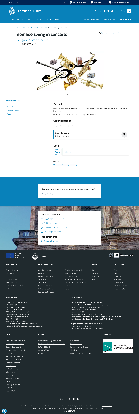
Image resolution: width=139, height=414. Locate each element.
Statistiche (9, 388)
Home (19, 28)
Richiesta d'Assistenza (13, 362)
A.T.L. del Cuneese (76, 350)
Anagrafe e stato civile (45, 276)
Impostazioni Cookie (12, 378)
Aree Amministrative (12, 273)
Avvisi (94, 279)
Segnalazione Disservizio (14, 359)
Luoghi (116, 273)
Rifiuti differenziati (76, 344)
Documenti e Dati (11, 279)
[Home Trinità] (24, 11)
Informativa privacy (12, 372)
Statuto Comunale (12, 369)
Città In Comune (107, 406)
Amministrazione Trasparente (15, 340)
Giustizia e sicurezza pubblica (74, 270)
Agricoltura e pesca (44, 270)
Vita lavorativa (69, 289)
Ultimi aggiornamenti (13, 384)
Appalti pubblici (43, 279)
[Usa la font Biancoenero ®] (77, 2)
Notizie (94, 270)
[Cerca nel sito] (129, 11)
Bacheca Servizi (11, 366)
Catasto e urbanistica (45, 286)
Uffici (7, 276)
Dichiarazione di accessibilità (15, 344)
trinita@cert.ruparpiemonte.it (19, 312)
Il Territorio (117, 276)
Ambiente (41, 273)
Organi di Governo (12, 270)
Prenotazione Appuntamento (15, 356)
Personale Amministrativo (14, 286)
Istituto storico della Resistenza (80, 353)
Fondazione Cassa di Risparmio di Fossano (51, 344)
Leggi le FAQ (10, 353)
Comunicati (95, 276)
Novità (25, 28)
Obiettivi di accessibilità (13, 347)
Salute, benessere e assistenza (75, 279)
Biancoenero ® (77, 408)
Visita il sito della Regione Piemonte (50, 340)
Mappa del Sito (11, 391)
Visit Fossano (74, 340)
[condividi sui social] (103, 32)
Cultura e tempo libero (45, 289)
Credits (8, 381)
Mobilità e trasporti (71, 276)
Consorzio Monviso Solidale (79, 347)
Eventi (116, 270)
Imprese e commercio (72, 273)
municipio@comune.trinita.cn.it (20, 314)
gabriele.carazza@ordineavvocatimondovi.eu (88, 328)
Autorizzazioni (42, 282)
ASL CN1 (41, 353)
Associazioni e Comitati (121, 289)
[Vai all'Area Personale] (119, 2)
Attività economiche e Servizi (123, 286)
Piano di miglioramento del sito (16, 350)
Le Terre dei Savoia (44, 347)
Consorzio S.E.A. (43, 350)
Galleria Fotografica (120, 279)
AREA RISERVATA (68, 411)
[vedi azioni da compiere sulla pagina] (113, 32)
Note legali (9, 375)
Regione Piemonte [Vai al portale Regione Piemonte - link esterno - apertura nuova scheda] (13, 2)
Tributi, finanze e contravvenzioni (75, 282)
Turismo (67, 286)
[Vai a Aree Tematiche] (97, 2)
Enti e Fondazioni (11, 282)
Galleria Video (118, 282)
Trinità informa (97, 273)
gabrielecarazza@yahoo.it (83, 326)
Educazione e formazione (46, 292)
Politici (8, 289)
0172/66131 (12, 305)
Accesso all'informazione (92, 19)
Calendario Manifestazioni (38, 28)
